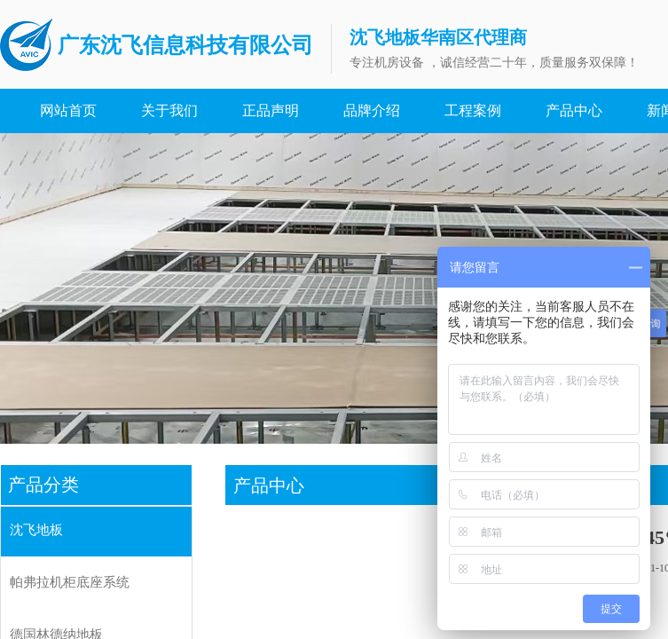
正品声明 (270, 110)
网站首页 (68, 110)
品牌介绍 (371, 110)
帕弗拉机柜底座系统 (70, 582)
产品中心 (574, 110)
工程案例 (472, 110)
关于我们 (169, 110)
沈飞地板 (36, 530)
